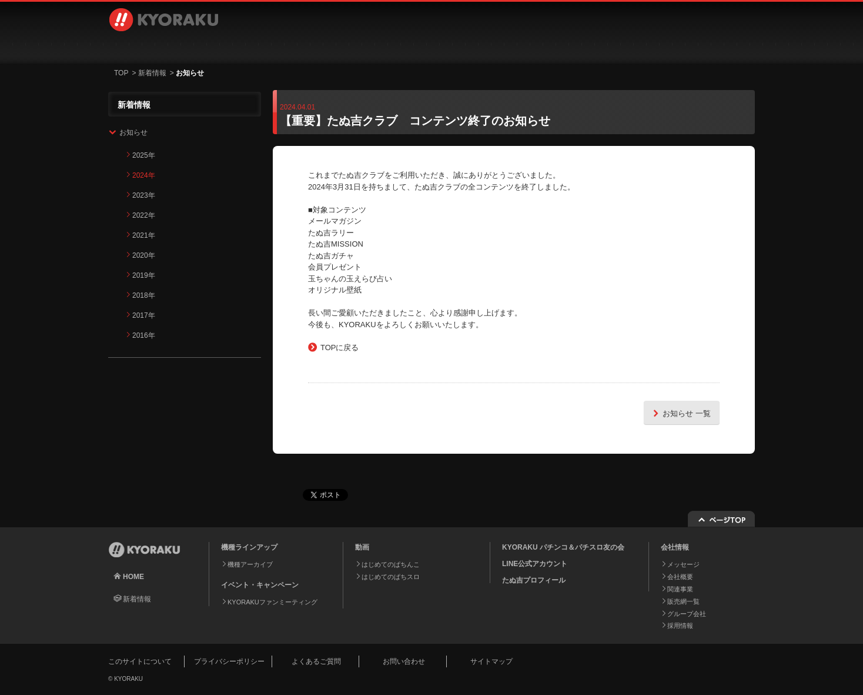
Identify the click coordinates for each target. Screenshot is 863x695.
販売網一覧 (683, 601)
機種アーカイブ (250, 564)
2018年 (143, 295)
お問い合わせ (691, 47)
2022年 (143, 215)
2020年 (143, 255)
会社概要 (680, 576)
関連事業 (680, 589)
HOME (133, 577)
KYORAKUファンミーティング (272, 602)
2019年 (143, 275)
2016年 (143, 335)
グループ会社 (686, 613)
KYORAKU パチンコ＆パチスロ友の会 (563, 547)
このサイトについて (140, 661)
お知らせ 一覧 (680, 412)
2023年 (143, 195)
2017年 (143, 315)
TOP (121, 73)
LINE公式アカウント (534, 564)
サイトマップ (491, 661)
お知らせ (133, 132)
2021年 (143, 235)
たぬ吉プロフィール (534, 580)
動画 (281, 47)
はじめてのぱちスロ (391, 576)
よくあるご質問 (316, 661)
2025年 (143, 155)
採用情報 (578, 47)
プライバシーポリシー (229, 661)
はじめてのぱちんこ (391, 564)
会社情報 (479, 47)
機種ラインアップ (170, 47)
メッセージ (683, 564)
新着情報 (152, 73)
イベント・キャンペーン (380, 47)
